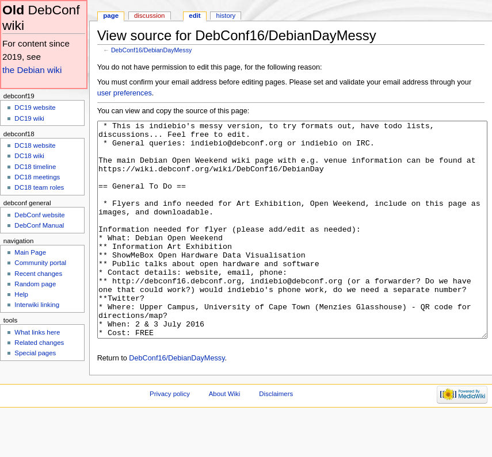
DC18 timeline (35, 166)
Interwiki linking (36, 304)
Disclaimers (276, 436)
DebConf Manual (39, 225)
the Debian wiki (32, 70)
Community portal (40, 262)
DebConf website (39, 215)
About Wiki (225, 436)
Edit (194, 15)
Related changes (39, 342)
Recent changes (38, 273)
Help (21, 294)
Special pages (35, 353)
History (226, 15)
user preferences (124, 93)
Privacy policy (170, 436)
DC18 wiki (29, 155)
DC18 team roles (39, 187)
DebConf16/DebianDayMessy (151, 50)
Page (111, 15)
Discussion (149, 15)
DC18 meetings (37, 177)
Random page (35, 284)
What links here (37, 332)
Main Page (30, 252)
